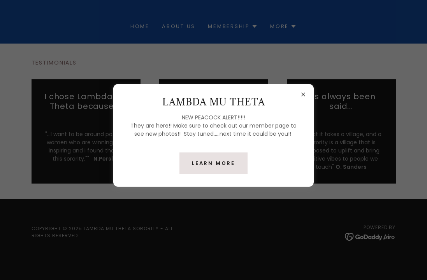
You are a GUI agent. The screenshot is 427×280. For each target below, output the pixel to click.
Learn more (213, 163)
